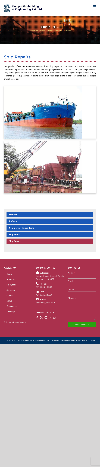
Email (71, 281)
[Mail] (54, 317)
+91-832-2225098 (44, 294)
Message (72, 298)
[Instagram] (46, 317)
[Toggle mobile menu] (94, 5)
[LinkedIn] (50, 317)
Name (71, 272)
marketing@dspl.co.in (45, 302)
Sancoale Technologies (86, 340)
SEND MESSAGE (82, 324)
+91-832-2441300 (44, 287)
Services (13, 214)
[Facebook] (37, 317)
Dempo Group (12, 322)
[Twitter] (41, 317)
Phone (71, 289)
